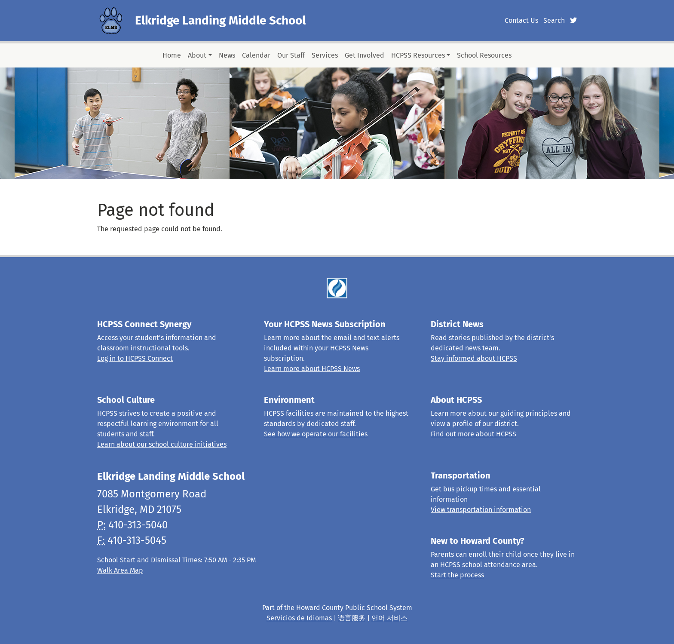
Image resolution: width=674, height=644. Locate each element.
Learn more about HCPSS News (312, 369)
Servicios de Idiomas (299, 618)
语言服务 (351, 618)
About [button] (197, 55)
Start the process (457, 575)
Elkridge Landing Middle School (220, 20)
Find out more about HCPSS (473, 434)
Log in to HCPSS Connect (135, 358)
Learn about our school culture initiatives (162, 444)
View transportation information (481, 510)
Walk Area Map (120, 570)
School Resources (484, 55)
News (227, 55)
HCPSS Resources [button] (418, 55)
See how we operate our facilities (316, 434)
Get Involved (364, 55)
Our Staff (291, 55)
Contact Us (521, 20)
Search (554, 20)
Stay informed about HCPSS (474, 358)
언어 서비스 (389, 618)
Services (325, 55)
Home (171, 55)
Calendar (256, 55)
